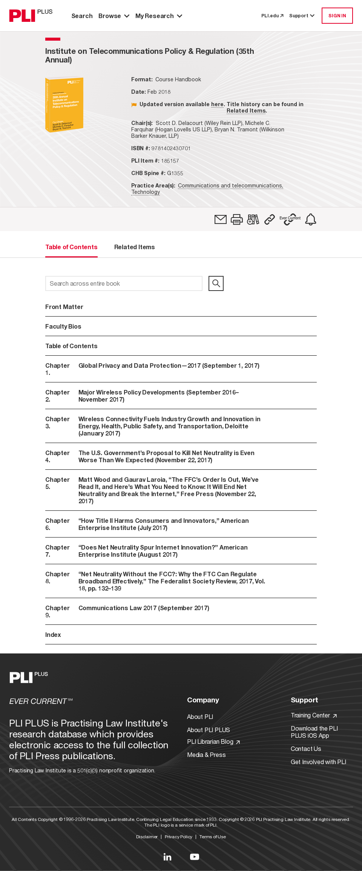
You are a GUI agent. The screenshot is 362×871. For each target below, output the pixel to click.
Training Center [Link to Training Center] (314, 715)
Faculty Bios (63, 326)
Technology (145, 192)
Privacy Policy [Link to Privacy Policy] (178, 836)
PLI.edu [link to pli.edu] (272, 15)
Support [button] (302, 15)
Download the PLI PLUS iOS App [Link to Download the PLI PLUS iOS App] (314, 732)
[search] (216, 283)
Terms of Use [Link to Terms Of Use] (212, 836)
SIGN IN (337, 15)
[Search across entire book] (123, 283)
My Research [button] (158, 15)
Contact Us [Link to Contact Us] (306, 748)
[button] (237, 219)
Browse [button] (113, 15)
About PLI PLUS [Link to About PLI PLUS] (208, 729)
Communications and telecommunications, (230, 185)
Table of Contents (71, 345)
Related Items (246, 110)
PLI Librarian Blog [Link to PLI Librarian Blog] (213, 741)
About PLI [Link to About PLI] (200, 716)
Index (53, 634)
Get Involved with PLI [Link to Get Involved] (318, 761)
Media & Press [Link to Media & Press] (206, 754)
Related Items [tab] (134, 246)
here (217, 104)
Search (82, 15)
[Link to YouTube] (194, 856)
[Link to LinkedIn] (167, 856)
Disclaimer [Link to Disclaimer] (147, 836)
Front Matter (64, 306)
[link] (221, 219)
